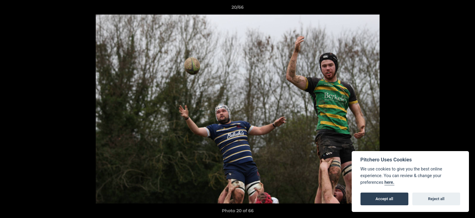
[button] (464, 9)
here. (389, 182)
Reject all (436, 199)
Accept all (384, 199)
